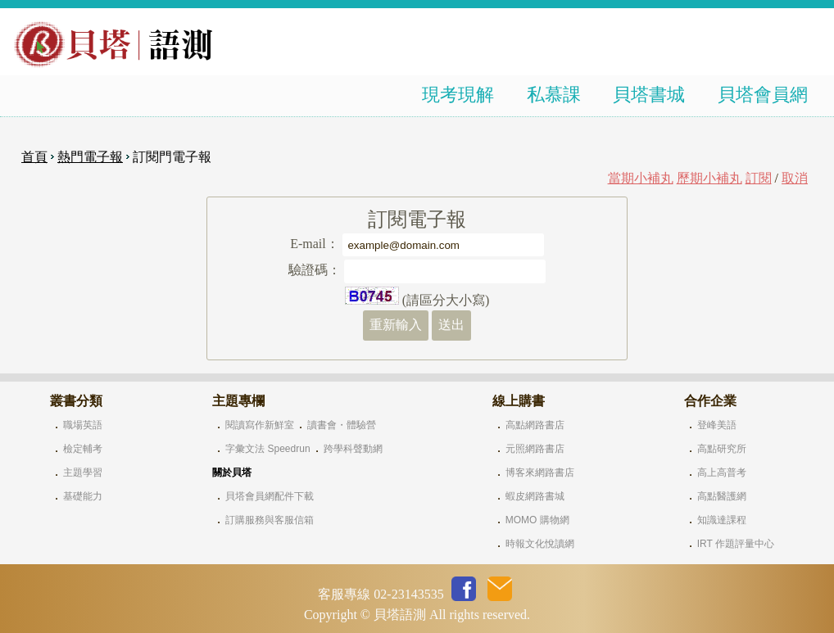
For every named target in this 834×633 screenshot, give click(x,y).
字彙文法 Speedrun (267, 448)
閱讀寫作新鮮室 (259, 425)
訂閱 (759, 178)
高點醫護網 (721, 496)
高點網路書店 (534, 425)
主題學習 (82, 472)
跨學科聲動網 (353, 448)
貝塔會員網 (763, 94)
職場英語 (82, 425)
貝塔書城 (649, 94)
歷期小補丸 (709, 178)
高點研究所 (721, 448)
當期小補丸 (640, 178)
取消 (795, 178)
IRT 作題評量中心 (735, 543)
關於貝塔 (232, 472)
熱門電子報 (90, 157)
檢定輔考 (82, 448)
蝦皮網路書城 (534, 496)
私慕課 (554, 94)
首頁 (34, 157)
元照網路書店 (534, 448)
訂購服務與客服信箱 (269, 520)
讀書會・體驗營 (341, 425)
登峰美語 (717, 425)
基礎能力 (82, 496)
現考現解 (458, 94)
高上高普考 (721, 472)
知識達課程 (721, 520)
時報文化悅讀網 (539, 543)
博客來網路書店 (539, 472)
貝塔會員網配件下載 (269, 496)
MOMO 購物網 (537, 520)
